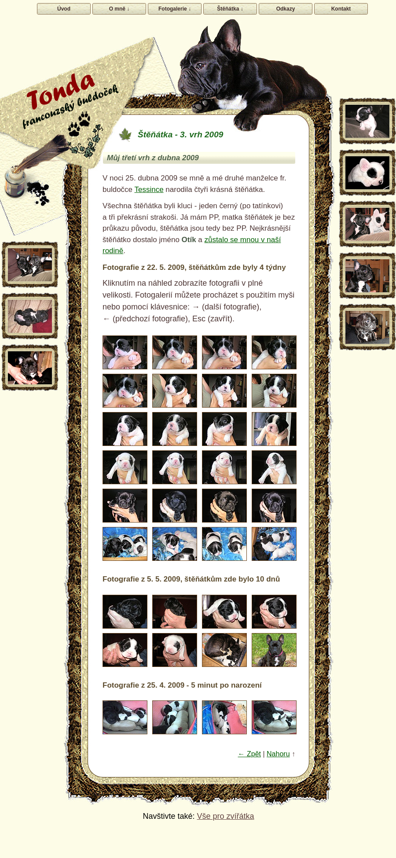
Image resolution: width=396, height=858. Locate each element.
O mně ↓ (119, 9)
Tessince (148, 189)
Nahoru (278, 754)
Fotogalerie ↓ (174, 9)
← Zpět (249, 754)
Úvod (63, 9)
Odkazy (285, 9)
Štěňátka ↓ (230, 9)
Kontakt (341, 9)
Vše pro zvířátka (225, 816)
